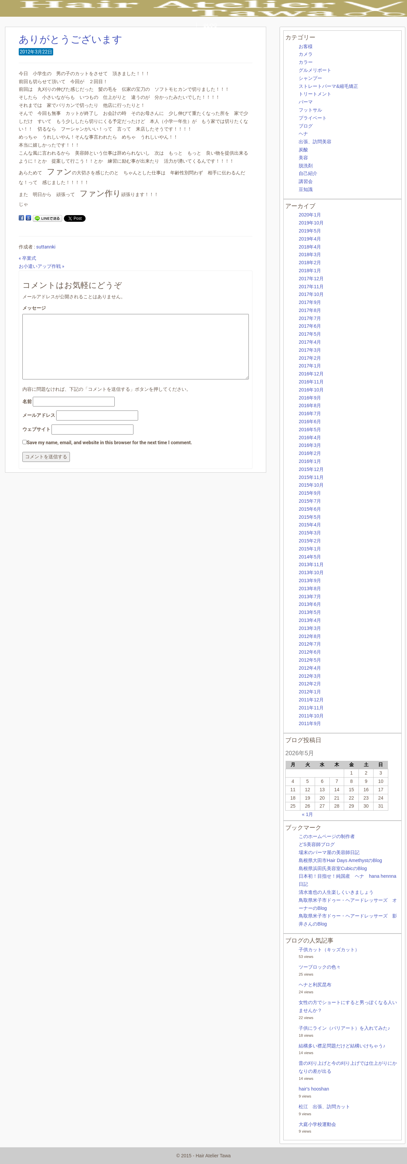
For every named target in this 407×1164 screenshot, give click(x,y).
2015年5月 (310, 517)
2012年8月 (310, 636)
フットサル (310, 110)
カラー (306, 62)
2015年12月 (311, 469)
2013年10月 (311, 572)
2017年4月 (310, 342)
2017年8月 (310, 310)
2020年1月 (310, 214)
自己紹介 (308, 173)
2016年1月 (310, 461)
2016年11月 (311, 381)
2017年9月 (310, 302)
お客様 (306, 46)
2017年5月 (310, 334)
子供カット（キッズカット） (329, 949)
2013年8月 (310, 588)
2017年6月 (310, 326)
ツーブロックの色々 (320, 967)
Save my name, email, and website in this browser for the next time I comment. (109, 442)
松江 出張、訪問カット (324, 1106)
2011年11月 (311, 707)
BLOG (210, 25)
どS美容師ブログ (316, 844)
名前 (27, 401)
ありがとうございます (70, 39)
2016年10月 (311, 389)
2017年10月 (311, 294)
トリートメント (315, 94)
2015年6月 (310, 509)
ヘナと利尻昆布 (315, 984)
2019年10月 (311, 222)
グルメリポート (315, 70)
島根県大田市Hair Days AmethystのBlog (340, 860)
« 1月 (307, 814)
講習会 (306, 181)
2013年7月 (310, 596)
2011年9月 (310, 723)
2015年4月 (310, 524)
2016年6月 (310, 421)
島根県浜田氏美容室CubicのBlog (333, 868)
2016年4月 (310, 437)
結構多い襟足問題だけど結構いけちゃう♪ (342, 1045)
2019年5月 (310, 230)
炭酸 (303, 149)
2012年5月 (310, 660)
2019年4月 (310, 238)
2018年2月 (310, 262)
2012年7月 (310, 644)
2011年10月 (311, 715)
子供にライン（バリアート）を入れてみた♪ (344, 1028)
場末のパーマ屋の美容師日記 (329, 852)
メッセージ (34, 308)
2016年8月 (310, 405)
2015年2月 (310, 540)
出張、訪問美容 (315, 141)
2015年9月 (310, 493)
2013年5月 (310, 612)
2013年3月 (310, 628)
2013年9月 (310, 580)
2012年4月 (310, 668)
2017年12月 (311, 278)
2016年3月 (310, 445)
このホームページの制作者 (327, 836)
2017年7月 (310, 318)
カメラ (306, 54)
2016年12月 (311, 373)
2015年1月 (310, 548)
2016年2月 (310, 453)
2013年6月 (310, 604)
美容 (303, 157)
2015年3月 (310, 532)
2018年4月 (310, 247)
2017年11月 (311, 286)
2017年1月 (310, 365)
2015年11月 (311, 477)
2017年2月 (310, 358)
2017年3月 (310, 350)
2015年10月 (311, 485)
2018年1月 (310, 270)
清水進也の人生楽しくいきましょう (336, 892)
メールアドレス (38, 415)
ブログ (306, 126)
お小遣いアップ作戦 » (41, 266)
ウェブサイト (36, 429)
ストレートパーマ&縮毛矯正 (328, 86)
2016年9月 (310, 397)
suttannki (46, 247)
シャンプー (310, 78)
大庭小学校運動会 (317, 1124)
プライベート (313, 118)
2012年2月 (310, 683)
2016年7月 (310, 413)
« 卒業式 (27, 258)
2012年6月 (310, 652)
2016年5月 (310, 429)
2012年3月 (310, 676)
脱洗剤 (306, 165)
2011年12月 (311, 699)
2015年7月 (310, 501)
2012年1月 (310, 691)
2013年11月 (311, 564)
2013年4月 (310, 620)
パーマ (306, 102)
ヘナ (303, 133)
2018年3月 (310, 254)
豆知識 (306, 189)
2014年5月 (310, 556)
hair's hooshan (314, 1089)
